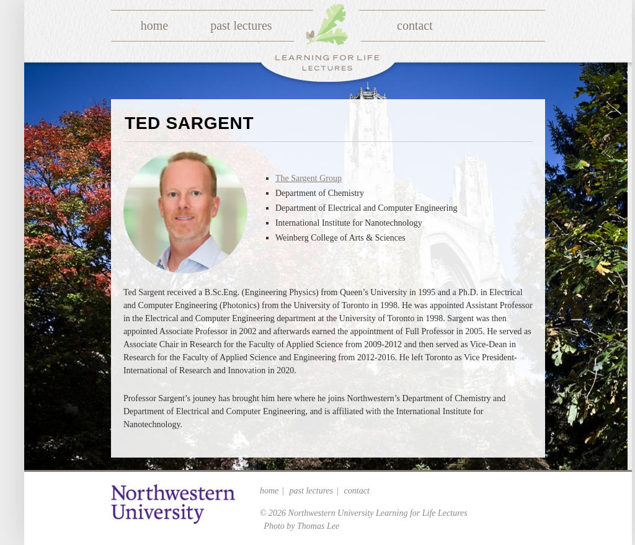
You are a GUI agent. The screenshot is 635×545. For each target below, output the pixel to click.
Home (154, 25)
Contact (415, 25)
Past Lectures (241, 25)
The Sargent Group (308, 178)
